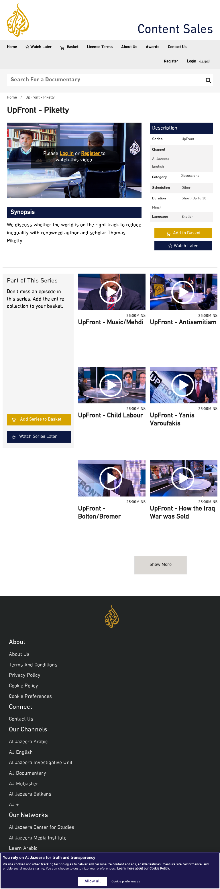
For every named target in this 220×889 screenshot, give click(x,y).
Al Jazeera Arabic (28, 742)
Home (12, 47)
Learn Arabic (23, 848)
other (186, 188)
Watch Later (38, 47)
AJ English (21, 752)
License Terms (100, 47)
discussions (189, 176)
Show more (161, 565)
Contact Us (177, 47)
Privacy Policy (24, 675)
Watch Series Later (38, 437)
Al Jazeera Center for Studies (41, 827)
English (187, 217)
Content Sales (175, 30)
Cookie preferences (125, 881)
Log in (67, 154)
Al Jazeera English (160, 163)
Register (171, 61)
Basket (69, 47)
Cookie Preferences (30, 696)
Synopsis (22, 212)
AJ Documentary (27, 773)
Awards (152, 47)
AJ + (14, 805)
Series (157, 139)
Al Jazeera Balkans (30, 794)
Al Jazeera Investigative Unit (40, 763)
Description (164, 128)
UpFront (188, 139)
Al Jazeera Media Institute (37, 838)
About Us (129, 47)
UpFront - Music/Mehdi (110, 322)
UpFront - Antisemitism (183, 322)
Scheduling (161, 188)
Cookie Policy (23, 686)
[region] (110, 870)
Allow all (93, 881)
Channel (158, 150)
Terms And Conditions (33, 665)
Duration (159, 198)
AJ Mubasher (23, 784)
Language (160, 217)
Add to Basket (187, 233)
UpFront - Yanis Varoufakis (172, 420)
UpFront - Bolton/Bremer (99, 513)
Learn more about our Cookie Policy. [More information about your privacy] (143, 869)
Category (159, 177)
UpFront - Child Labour (110, 416)
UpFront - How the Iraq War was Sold (182, 513)
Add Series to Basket (40, 419)
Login (191, 61)
